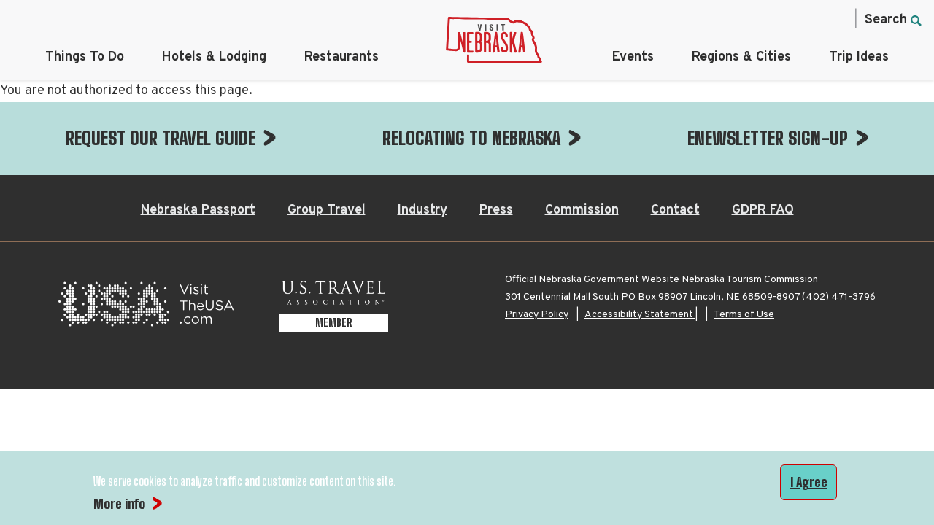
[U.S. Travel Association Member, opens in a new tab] (333, 235)
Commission (582, 137)
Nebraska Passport (198, 137)
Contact (675, 137)
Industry (422, 137)
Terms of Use (744, 242)
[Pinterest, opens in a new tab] (803, 19)
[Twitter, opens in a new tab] (773, 19)
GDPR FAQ (763, 137)
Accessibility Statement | (641, 242)
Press (496, 137)
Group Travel (326, 137)
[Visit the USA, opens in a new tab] (146, 235)
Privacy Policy (536, 242)
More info (119, 504)
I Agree (808, 482)
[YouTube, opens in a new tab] (834, 19)
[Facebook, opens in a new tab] (711, 19)
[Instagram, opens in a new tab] (742, 19)
